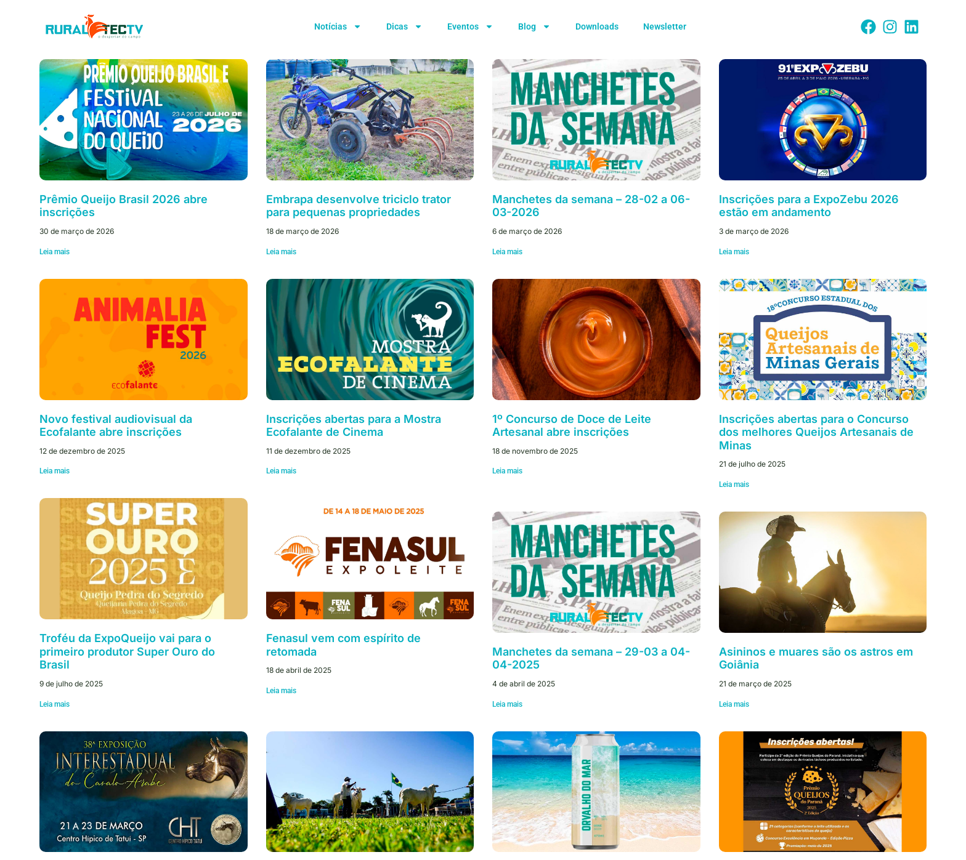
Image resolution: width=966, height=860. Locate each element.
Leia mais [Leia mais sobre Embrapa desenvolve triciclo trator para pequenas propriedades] (281, 251)
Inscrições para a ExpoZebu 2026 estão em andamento (809, 206)
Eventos (470, 26)
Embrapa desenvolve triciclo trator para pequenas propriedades (358, 206)
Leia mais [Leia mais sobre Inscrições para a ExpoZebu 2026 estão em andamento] (734, 251)
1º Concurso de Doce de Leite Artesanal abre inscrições (571, 425)
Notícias (338, 26)
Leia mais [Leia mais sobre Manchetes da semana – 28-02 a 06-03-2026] (507, 251)
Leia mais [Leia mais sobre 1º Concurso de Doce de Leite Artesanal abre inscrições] (507, 471)
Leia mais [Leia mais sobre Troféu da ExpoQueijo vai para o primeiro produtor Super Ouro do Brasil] (54, 704)
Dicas (404, 26)
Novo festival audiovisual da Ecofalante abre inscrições (115, 425)
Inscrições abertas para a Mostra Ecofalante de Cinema (353, 425)
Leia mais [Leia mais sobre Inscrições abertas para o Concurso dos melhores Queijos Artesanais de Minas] (734, 484)
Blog (534, 26)
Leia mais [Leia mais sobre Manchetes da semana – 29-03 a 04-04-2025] (507, 704)
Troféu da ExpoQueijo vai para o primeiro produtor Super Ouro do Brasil (127, 651)
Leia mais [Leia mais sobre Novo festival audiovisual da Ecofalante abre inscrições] (54, 471)
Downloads (597, 26)
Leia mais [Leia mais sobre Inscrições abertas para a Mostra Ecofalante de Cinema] (281, 471)
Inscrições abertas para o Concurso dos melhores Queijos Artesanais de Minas (816, 432)
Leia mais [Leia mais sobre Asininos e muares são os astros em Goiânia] (734, 704)
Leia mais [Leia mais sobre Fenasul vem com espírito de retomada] (281, 690)
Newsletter (664, 26)
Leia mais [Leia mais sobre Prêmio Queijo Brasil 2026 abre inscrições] (54, 251)
